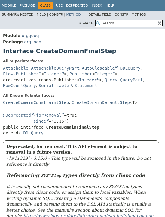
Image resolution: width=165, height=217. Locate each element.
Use (59, 6)
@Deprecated (17, 115)
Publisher (80, 73)
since (39, 121)
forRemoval (48, 115)
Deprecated (77, 6)
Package (27, 6)
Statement (86, 85)
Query (111, 79)
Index (97, 6)
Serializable (53, 85)
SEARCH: (86, 23)
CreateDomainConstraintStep (36, 102)
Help (110, 6)
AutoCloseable (98, 68)
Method (73, 15)
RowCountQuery (19, 85)
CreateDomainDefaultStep (101, 102)
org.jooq (30, 35)
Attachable (15, 68)
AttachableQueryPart (55, 68)
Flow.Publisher (20, 73)
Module (9, 6)
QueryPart (131, 79)
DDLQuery (130, 68)
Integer (52, 73)
